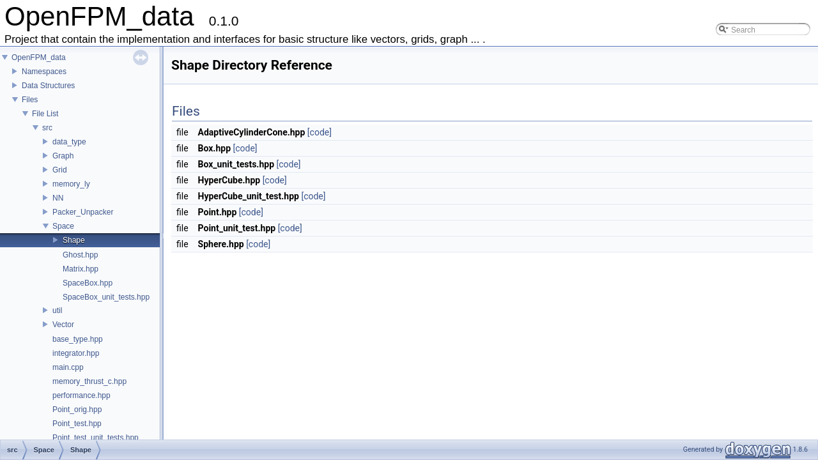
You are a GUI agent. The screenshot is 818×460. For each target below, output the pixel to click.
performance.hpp (81, 395)
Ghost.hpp (80, 254)
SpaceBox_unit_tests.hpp (106, 297)
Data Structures (48, 85)
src (47, 127)
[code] (319, 132)
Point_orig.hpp (77, 409)
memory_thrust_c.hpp (89, 381)
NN (57, 198)
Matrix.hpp (80, 268)
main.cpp (68, 367)
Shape (74, 240)
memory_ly (71, 184)
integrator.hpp (75, 353)
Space (63, 226)
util (57, 310)
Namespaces (44, 71)
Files (30, 99)
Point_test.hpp (77, 423)
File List (45, 113)
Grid (59, 169)
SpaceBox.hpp (87, 283)
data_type (69, 141)
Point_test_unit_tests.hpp (95, 437)
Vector (63, 324)
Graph (62, 155)
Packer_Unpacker (82, 212)
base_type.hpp (77, 339)
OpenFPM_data (39, 57)
